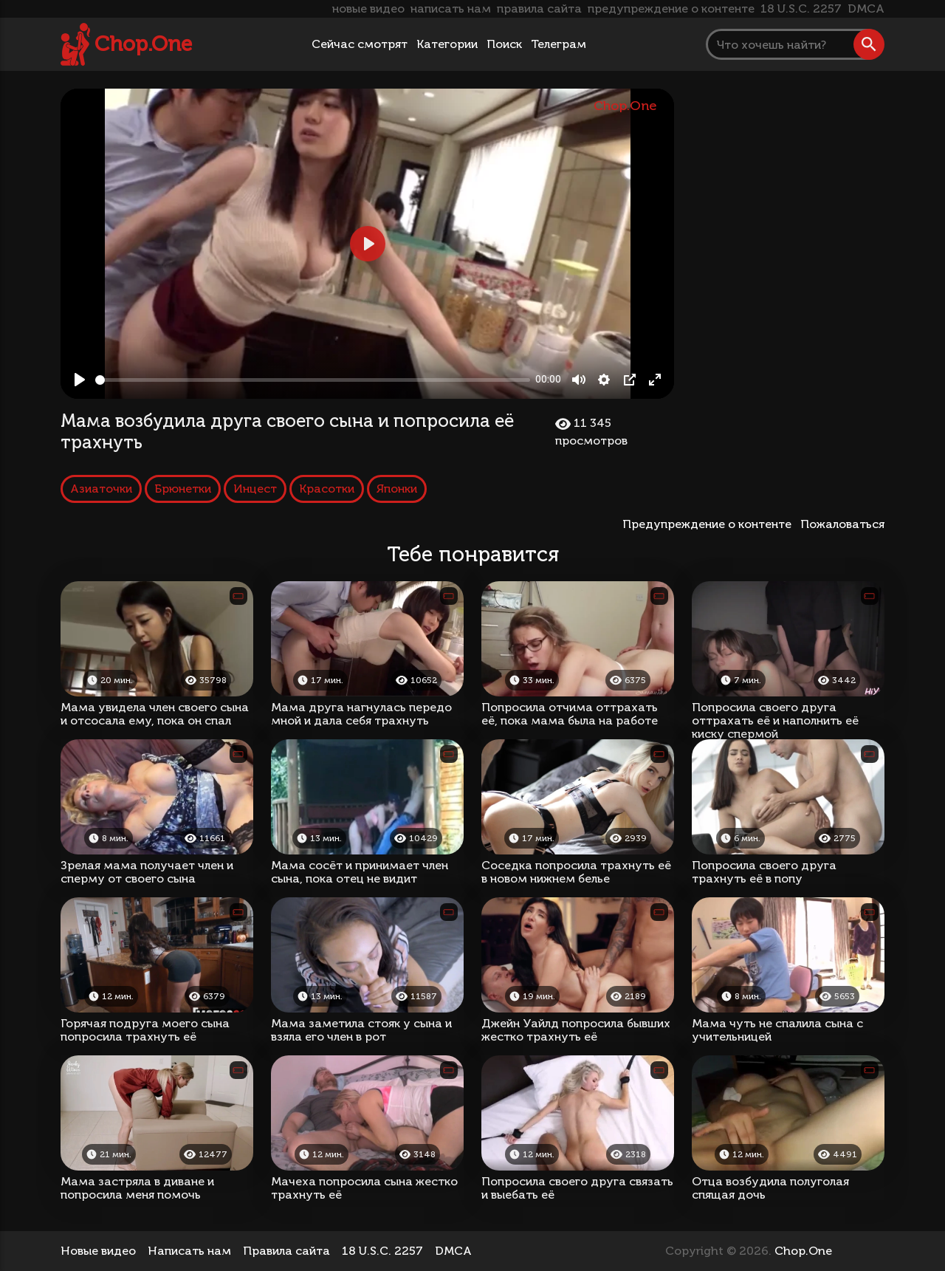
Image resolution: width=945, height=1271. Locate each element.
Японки (397, 489)
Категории (447, 44)
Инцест (255, 489)
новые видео (368, 8)
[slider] (312, 380)
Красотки (326, 489)
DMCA (866, 8)
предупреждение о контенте (671, 8)
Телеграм (558, 44)
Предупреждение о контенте (709, 524)
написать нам (450, 8)
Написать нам (189, 1251)
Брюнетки (182, 489)
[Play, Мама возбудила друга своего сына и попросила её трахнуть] (80, 379)
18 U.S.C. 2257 (801, 8)
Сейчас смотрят (360, 44)
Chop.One (143, 44)
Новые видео (98, 1251)
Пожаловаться (842, 524)
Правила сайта (286, 1251)
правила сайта (539, 8)
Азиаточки (101, 489)
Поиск (504, 44)
